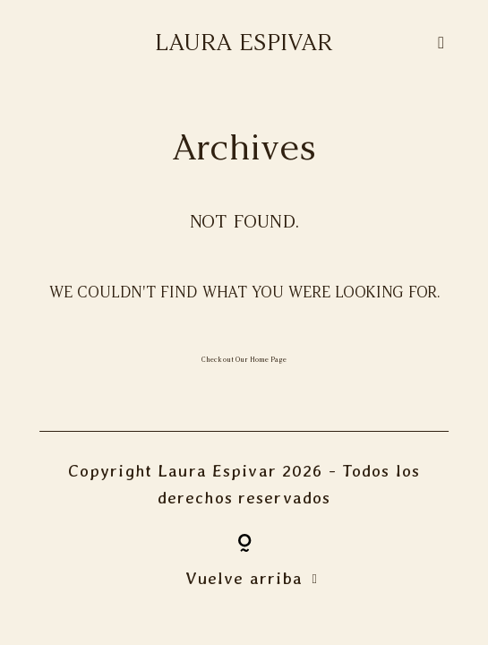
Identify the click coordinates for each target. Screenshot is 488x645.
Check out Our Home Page (244, 360)
